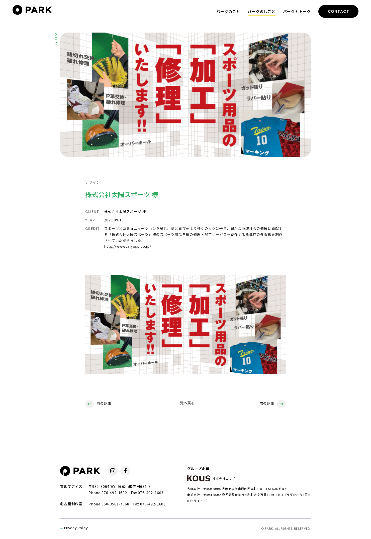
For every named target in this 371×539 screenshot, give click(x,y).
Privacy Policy (76, 528)
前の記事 (98, 403)
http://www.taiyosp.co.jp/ (127, 246)
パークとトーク (297, 11)
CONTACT (338, 11)
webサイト (197, 500)
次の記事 (273, 403)
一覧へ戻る (185, 402)
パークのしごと (261, 11)
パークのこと (228, 11)
